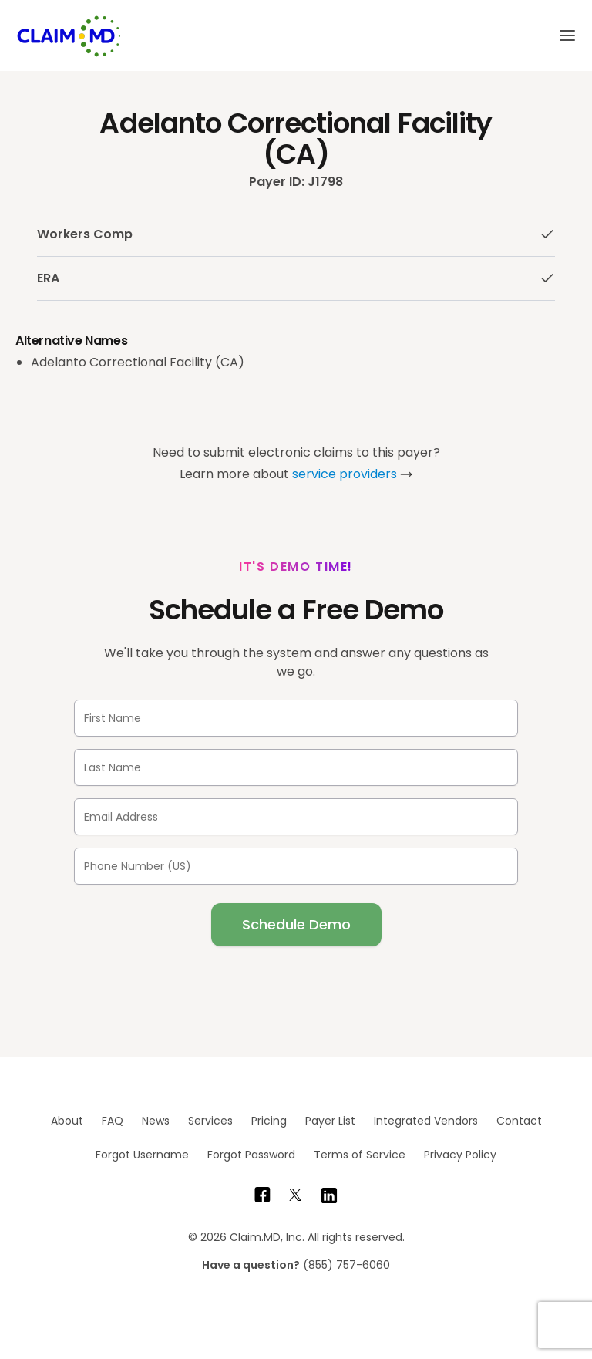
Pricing (269, 1120)
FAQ (112, 1120)
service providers (344, 474)
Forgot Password (251, 1154)
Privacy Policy (460, 1154)
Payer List (330, 1120)
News (156, 1120)
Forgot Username (142, 1154)
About (67, 1120)
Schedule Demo (296, 924)
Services (210, 1120)
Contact (519, 1120)
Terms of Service (359, 1154)
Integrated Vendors (426, 1120)
